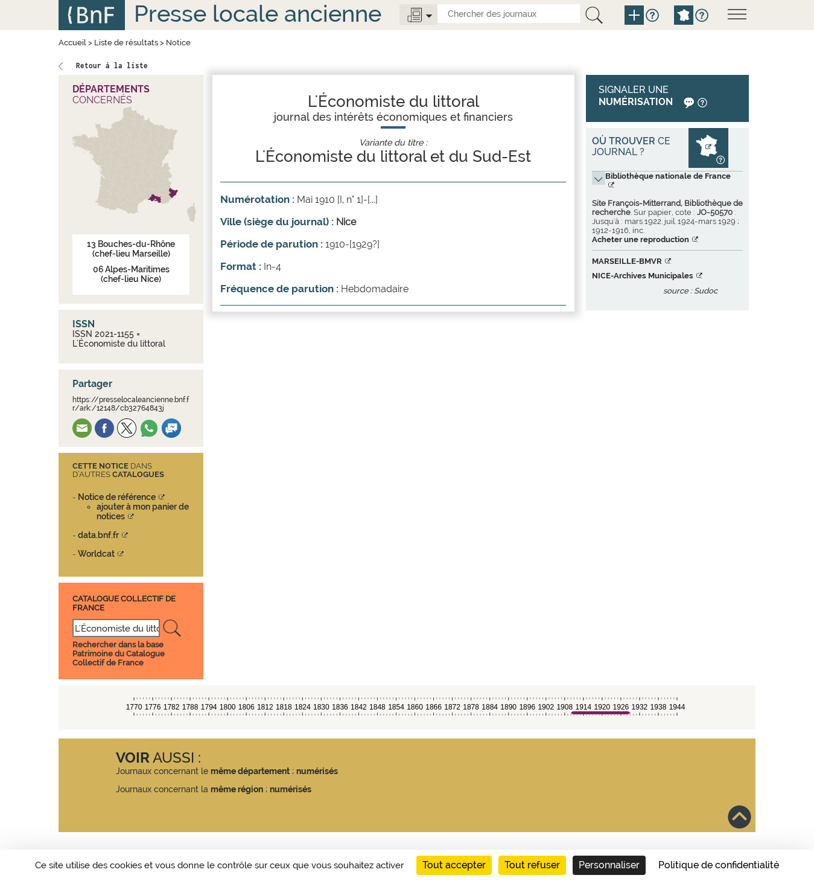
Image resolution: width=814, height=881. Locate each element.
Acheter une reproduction (640, 239)
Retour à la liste (112, 65)
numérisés (317, 771)
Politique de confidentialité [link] (718, 865)
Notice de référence (117, 497)
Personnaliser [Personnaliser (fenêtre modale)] (609, 865)
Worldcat (96, 554)
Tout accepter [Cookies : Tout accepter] (454, 865)
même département (250, 771)
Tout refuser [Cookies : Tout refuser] (532, 865)
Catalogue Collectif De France (124, 603)
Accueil (72, 42)
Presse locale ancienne (257, 13)
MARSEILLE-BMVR (627, 261)
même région (237, 789)
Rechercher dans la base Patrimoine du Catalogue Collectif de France (118, 653)
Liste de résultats (126, 42)
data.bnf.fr (98, 535)
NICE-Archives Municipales (642, 275)
